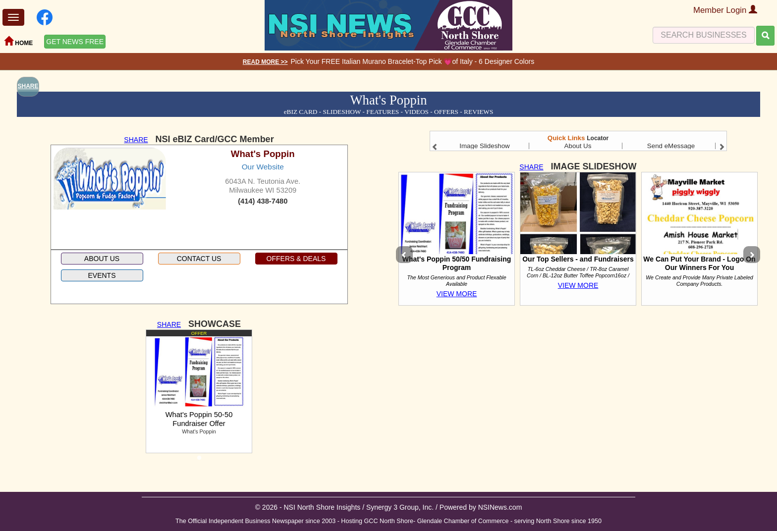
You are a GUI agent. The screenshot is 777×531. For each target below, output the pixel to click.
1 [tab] (199, 461)
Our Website (263, 166)
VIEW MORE (457, 294)
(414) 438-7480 (262, 201)
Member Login (725, 10)
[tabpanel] (199, 391)
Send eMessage (671, 146)
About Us (578, 146)
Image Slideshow (484, 146)
